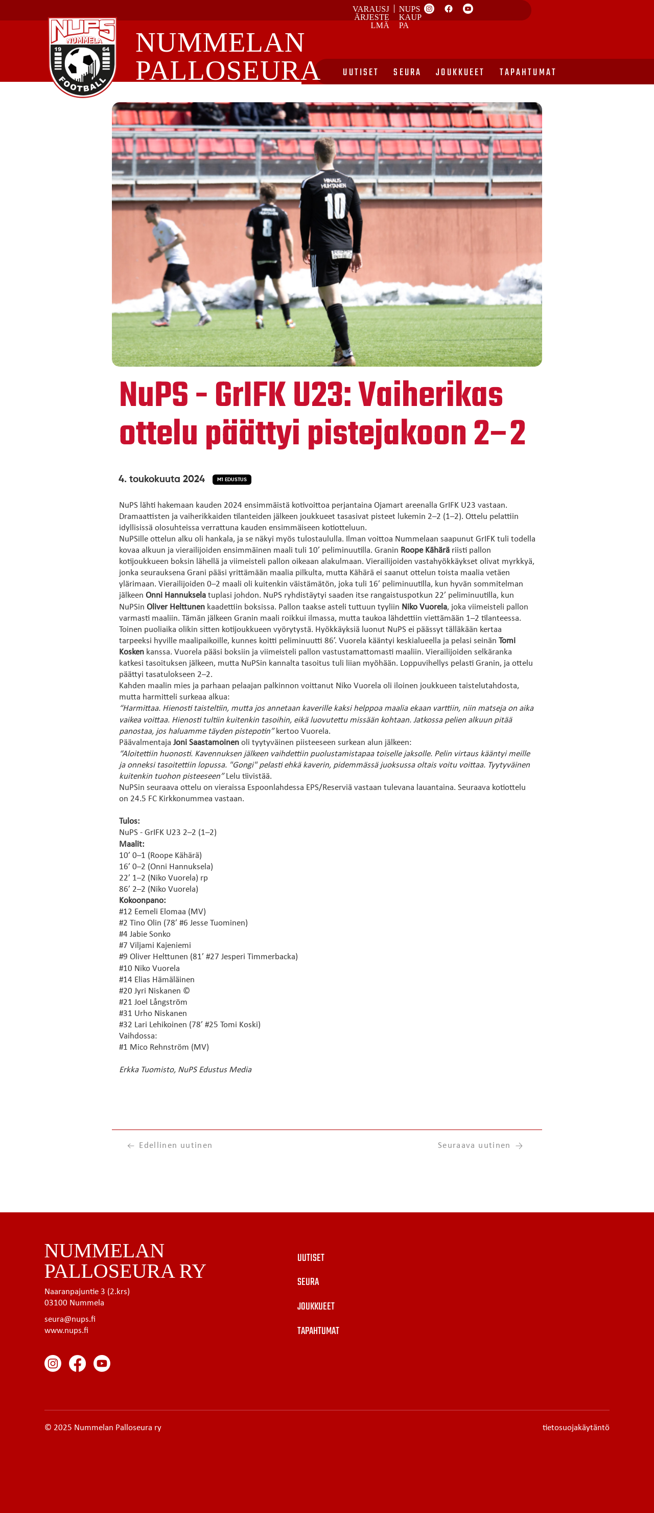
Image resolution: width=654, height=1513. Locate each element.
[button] (232, 480)
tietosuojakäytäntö (576, 1428)
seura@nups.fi (70, 1319)
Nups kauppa (410, 17)
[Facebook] (448, 9)
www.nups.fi (66, 1330)
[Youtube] (468, 9)
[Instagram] (429, 9)
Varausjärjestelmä (371, 17)
